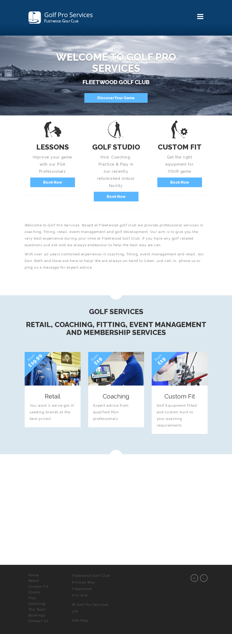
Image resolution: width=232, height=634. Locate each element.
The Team (37, 609)
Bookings (36, 615)
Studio (34, 592)
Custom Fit (38, 586)
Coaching (37, 604)
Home (33, 575)
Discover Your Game (116, 98)
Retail (33, 581)
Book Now (52, 182)
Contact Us (38, 621)
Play (32, 598)
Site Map (80, 620)
